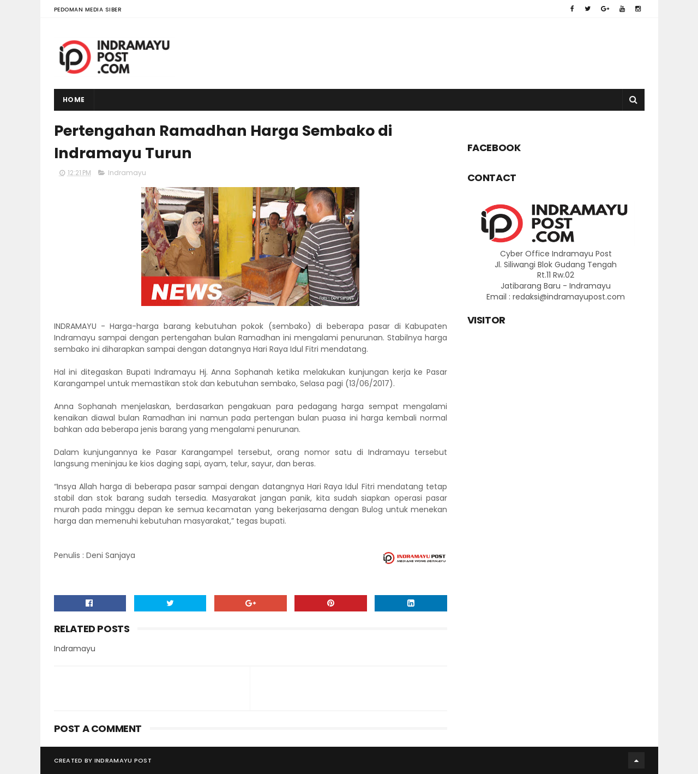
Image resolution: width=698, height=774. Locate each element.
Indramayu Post (123, 760)
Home (74, 99)
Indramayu (127, 172)
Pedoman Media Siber (88, 9)
